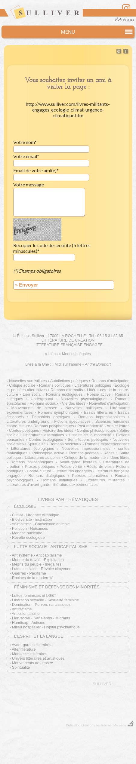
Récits (109, 453)
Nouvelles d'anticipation (109, 403)
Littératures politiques (92, 385)
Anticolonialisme (25, 613)
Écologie (25, 506)
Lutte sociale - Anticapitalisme (51, 546)
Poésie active (98, 394)
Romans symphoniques (58, 412)
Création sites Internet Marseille (103, 725)
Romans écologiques (64, 394)
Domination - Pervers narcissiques (41, 604)
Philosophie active (48, 453)
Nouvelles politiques (83, 408)
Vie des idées (73, 403)
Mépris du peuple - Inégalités (36, 564)
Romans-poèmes (83, 453)
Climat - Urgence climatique (35, 515)
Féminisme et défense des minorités (57, 587)
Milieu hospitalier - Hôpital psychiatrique (46, 627)
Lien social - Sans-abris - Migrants (41, 618)
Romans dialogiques (47, 475)
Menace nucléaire (27, 533)
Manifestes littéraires (29, 654)
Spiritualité (37, 444)
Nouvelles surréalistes (28, 381)
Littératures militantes (105, 480)
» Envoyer (26, 284)
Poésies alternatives (90, 475)
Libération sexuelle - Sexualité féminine (45, 600)
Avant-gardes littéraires (31, 645)
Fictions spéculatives (72, 421)
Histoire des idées (57, 430)
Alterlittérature (24, 649)
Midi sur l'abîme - (82, 364)
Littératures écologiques (32, 448)
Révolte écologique (28, 537)
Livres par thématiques (68, 499)
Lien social (32, 394)
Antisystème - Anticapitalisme (37, 555)
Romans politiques (55, 385)
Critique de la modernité (85, 457)
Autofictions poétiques (69, 381)
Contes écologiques (46, 439)
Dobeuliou (73, 725)
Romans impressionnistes (101, 417)
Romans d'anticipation (110, 381)
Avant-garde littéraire (78, 462)
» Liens (51, 353)
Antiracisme (22, 609)
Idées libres (119, 457)
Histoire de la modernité (90, 435)
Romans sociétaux (65, 444)
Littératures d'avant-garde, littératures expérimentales (52, 484)
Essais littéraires (98, 412)
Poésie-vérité (71, 466)
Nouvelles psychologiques (84, 399)
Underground (42, 399)
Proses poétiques (40, 466)
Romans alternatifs (67, 390)
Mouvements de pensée (34, 408)
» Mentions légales (75, 353)
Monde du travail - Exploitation (38, 559)
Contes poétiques (24, 430)
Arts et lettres (118, 426)
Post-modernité (90, 426)
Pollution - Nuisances (30, 528)
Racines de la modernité (33, 577)
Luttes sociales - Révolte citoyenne (42, 568)
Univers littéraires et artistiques (38, 658)
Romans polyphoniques (54, 426)
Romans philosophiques (32, 462)
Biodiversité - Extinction (32, 519)
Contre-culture (39, 471)
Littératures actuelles (42, 457)
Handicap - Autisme (28, 622)
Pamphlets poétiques (51, 417)
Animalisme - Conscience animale (41, 524)
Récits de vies (99, 466)
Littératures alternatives (43, 435)
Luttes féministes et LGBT (34, 595)
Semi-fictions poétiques (88, 439)
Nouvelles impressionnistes (86, 448)
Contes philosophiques (96, 430)
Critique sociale (22, 385)
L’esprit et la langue (38, 636)
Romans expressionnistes (107, 444)
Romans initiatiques (59, 480)
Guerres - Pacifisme (29, 573)
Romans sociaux (44, 403)
